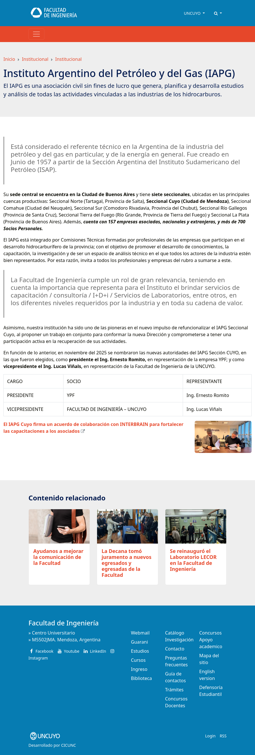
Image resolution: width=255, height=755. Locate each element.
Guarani (139, 642)
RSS (223, 736)
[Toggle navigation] (36, 34)
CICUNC (68, 745)
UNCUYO (192, 13)
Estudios (140, 651)
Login (210, 736)
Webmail (140, 633)
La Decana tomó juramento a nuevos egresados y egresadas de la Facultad (126, 563)
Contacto (174, 649)
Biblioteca (141, 678)
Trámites (174, 690)
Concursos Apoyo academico (210, 640)
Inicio (9, 59)
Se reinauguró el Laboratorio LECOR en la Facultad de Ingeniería (193, 560)
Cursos (138, 660)
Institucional (35, 59)
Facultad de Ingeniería (63, 622)
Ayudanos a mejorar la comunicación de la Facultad (58, 557)
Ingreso (139, 669)
